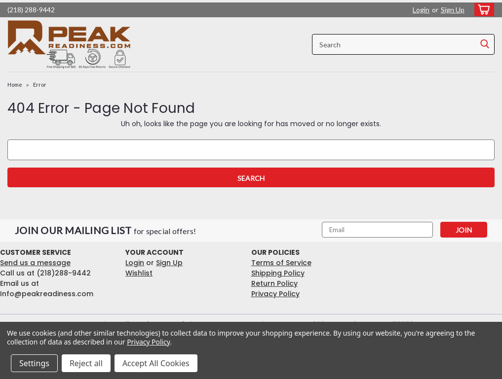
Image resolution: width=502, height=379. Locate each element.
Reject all (86, 363)
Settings (34, 363)
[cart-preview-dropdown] (482, 9)
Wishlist (139, 273)
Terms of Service (281, 263)
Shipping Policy (278, 273)
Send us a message (35, 263)
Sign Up (452, 9)
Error (39, 84)
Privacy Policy (275, 294)
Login (421, 9)
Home (14, 84)
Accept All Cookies (156, 363)
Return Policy (274, 283)
